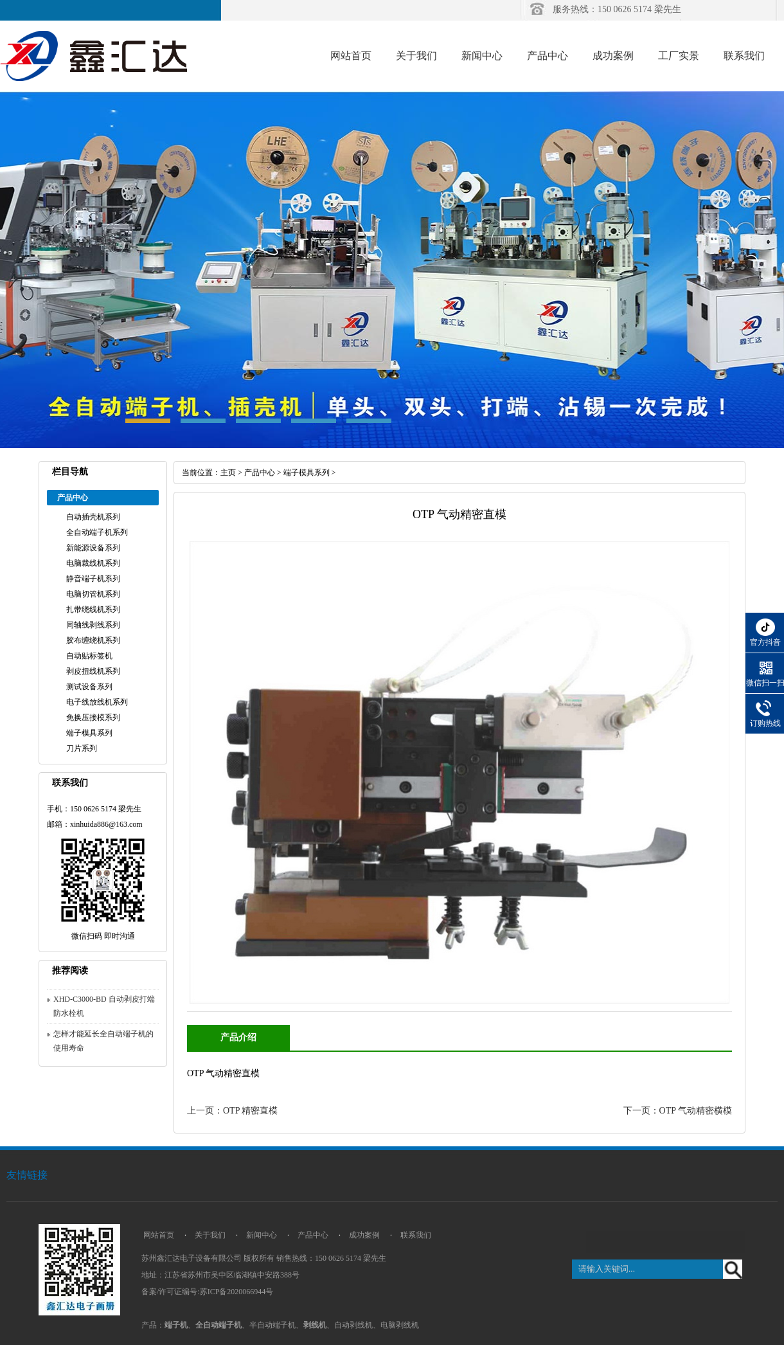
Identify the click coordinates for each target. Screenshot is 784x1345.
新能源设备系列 (93, 547)
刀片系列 (81, 748)
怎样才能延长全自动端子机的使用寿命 (103, 1040)
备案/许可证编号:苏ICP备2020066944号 (207, 1291)
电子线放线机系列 (97, 702)
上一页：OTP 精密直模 (232, 1110)
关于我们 (416, 55)
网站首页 (350, 55)
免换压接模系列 (93, 717)
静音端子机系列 (93, 578)
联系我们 (744, 55)
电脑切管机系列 (93, 594)
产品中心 (547, 55)
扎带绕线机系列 (93, 609)
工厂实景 (678, 55)
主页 (228, 472)
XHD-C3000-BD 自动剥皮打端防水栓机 (104, 1006)
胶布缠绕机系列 (93, 640)
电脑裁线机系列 (93, 563)
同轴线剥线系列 (93, 624)
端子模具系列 (89, 732)
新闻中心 (482, 55)
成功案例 (613, 55)
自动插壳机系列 (93, 516)
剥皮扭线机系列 (93, 671)
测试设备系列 (89, 686)
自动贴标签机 (89, 655)
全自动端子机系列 (97, 532)
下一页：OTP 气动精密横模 (677, 1110)
